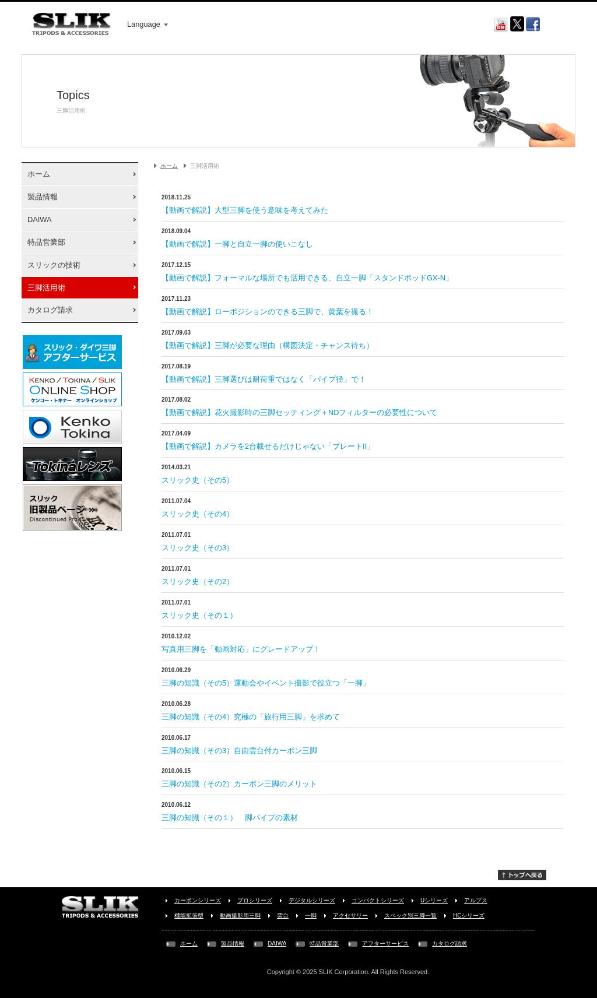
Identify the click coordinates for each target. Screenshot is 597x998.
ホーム (38, 174)
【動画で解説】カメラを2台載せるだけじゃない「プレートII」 (267, 446)
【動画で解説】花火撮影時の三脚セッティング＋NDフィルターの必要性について (299, 412)
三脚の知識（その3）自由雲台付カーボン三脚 (239, 750)
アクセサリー (350, 915)
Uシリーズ (434, 900)
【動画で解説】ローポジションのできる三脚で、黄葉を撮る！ (267, 311)
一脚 (311, 915)
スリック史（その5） (197, 480)
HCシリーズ (468, 915)
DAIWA (39, 219)
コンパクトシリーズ (378, 900)
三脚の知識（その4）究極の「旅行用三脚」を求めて (250, 716)
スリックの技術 (53, 265)
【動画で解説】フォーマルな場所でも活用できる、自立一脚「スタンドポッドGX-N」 (307, 277)
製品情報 (42, 196)
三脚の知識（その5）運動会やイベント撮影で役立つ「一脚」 (265, 683)
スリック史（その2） (197, 581)
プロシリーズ (254, 900)
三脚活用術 (46, 287)
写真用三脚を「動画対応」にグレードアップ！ (241, 649)
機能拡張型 (188, 915)
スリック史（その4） (197, 513)
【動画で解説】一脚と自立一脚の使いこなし (237, 244)
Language (147, 24)
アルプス (475, 900)
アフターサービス (385, 943)
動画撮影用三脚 (240, 915)
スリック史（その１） (199, 615)
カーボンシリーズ (197, 900)
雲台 (283, 915)
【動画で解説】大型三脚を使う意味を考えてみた (244, 210)
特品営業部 (46, 242)
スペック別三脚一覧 (410, 915)
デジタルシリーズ (312, 900)
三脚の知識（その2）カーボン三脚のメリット (239, 783)
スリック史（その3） (197, 547)
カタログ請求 (50, 309)
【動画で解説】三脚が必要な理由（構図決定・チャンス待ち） (267, 345)
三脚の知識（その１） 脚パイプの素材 (229, 817)
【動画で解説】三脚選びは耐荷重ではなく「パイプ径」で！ (263, 379)
